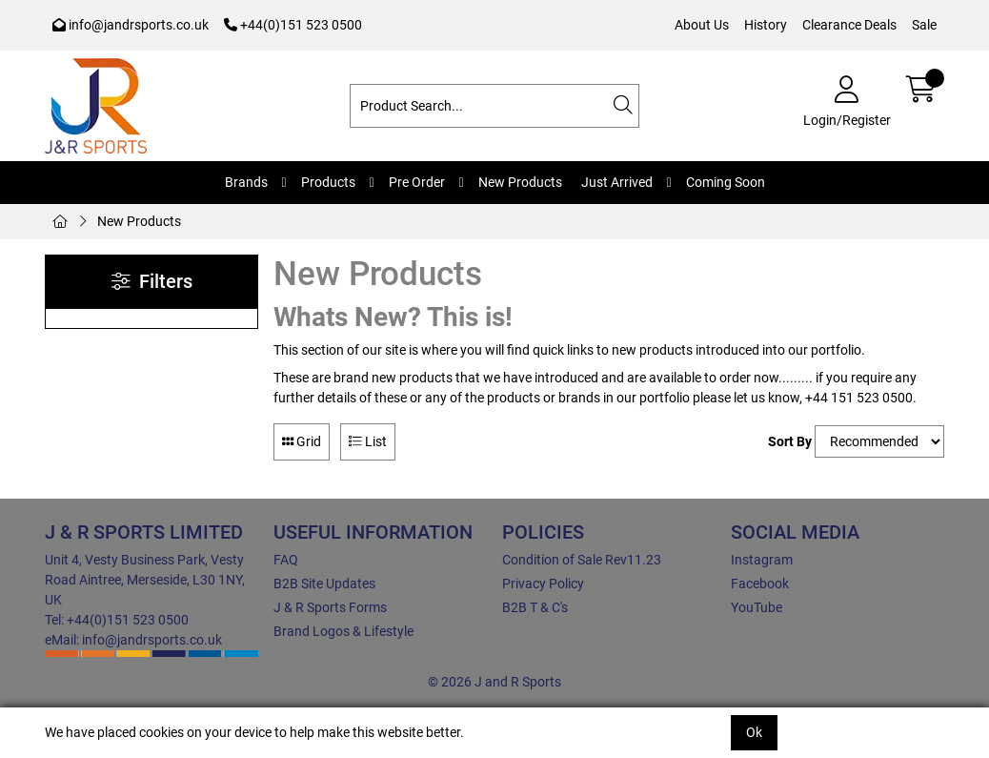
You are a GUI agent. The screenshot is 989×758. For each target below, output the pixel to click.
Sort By (790, 441)
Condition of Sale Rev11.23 (581, 559)
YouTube (756, 607)
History (765, 24)
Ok (754, 732)
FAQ (285, 559)
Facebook (760, 583)
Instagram (762, 559)
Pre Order (417, 182)
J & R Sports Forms (330, 607)
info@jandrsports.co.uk (130, 24)
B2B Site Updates (324, 583)
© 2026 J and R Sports (494, 681)
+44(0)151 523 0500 (293, 24)
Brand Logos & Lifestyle (343, 631)
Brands (246, 182)
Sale (924, 24)
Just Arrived (617, 182)
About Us (702, 24)
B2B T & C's (535, 607)
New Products (520, 182)
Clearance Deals (849, 24)
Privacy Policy (543, 583)
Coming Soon (725, 182)
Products (328, 182)
